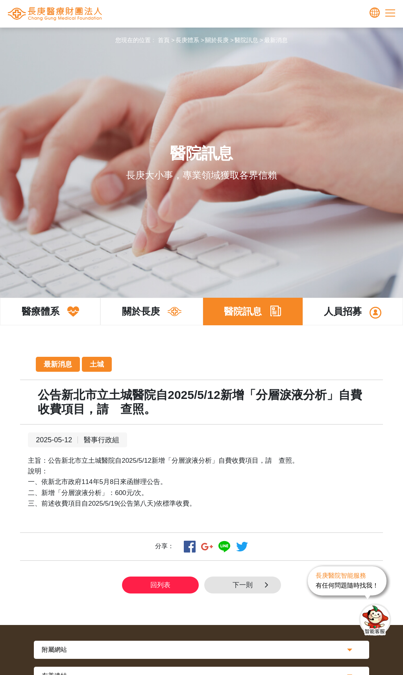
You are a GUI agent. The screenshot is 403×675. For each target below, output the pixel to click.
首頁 (164, 40)
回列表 (160, 585)
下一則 (253, 584)
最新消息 (276, 40)
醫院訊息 (246, 40)
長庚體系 (187, 40)
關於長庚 (217, 40)
